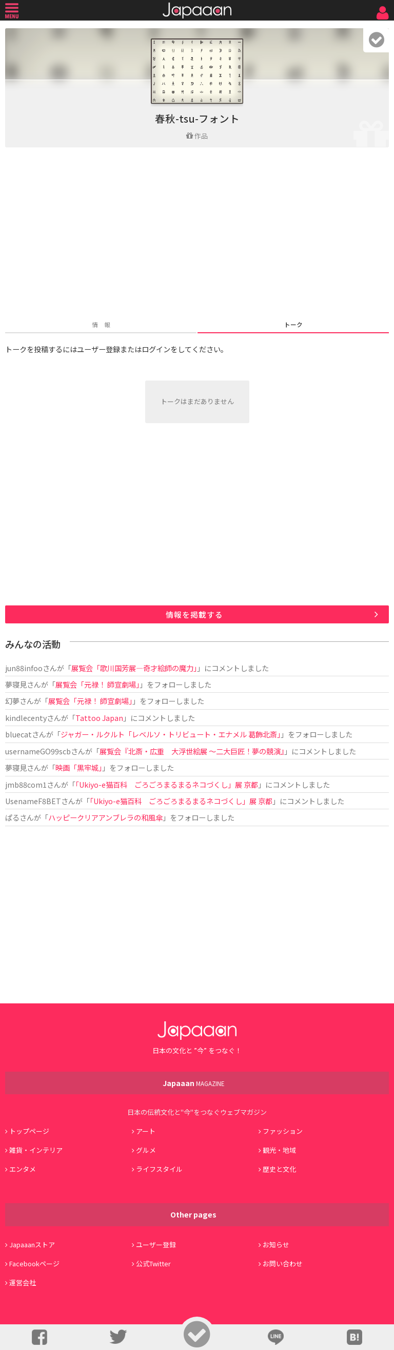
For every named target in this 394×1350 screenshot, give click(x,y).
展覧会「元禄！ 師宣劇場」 (97, 684)
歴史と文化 (279, 1169)
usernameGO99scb (38, 751)
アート (145, 1131)
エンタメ (22, 1169)
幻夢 (12, 700)
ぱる (12, 817)
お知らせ (276, 1244)
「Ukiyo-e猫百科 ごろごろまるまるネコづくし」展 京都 (166, 784)
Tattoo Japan (99, 717)
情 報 (101, 324)
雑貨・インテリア (36, 1150)
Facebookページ (34, 1263)
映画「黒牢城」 (78, 767)
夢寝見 (16, 684)
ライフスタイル (159, 1169)
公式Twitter (153, 1263)
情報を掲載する (194, 614)
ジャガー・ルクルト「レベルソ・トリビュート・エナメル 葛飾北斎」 (171, 734)
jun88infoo (24, 667)
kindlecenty (26, 717)
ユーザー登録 (156, 1244)
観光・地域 (279, 1150)
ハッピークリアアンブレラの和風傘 (105, 817)
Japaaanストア (32, 1244)
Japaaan (197, 10)
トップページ (29, 1131)
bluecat (18, 734)
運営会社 (22, 1282)
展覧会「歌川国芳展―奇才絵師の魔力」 (134, 667)
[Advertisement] (197, 235)
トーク (293, 324)
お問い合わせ (283, 1263)
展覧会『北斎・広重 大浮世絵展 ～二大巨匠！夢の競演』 (192, 751)
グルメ (146, 1150)
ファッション (283, 1131)
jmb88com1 (26, 784)
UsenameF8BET (33, 800)
